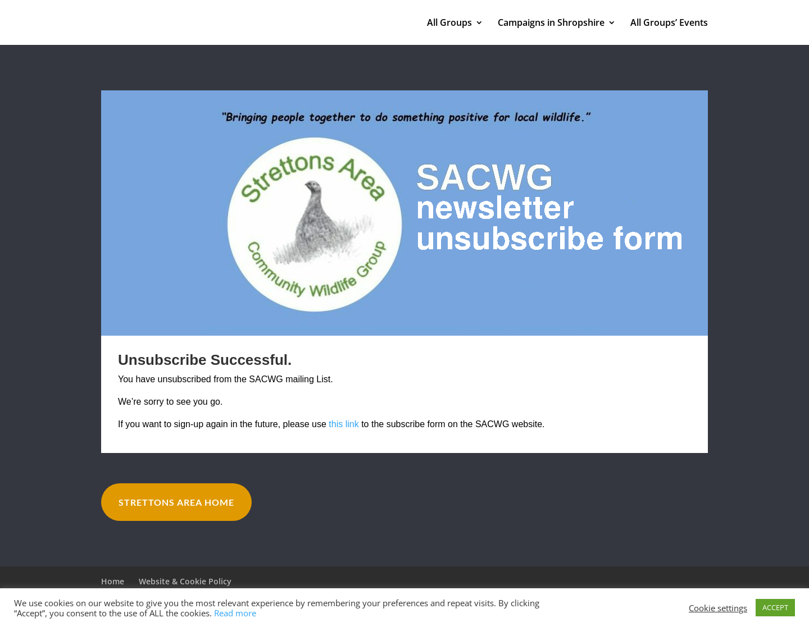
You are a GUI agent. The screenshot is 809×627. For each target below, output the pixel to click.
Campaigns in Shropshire (551, 24)
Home (112, 581)
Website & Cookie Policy (185, 581)
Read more (235, 613)
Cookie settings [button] (718, 608)
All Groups (449, 24)
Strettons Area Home (176, 502)
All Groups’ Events (669, 24)
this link (343, 424)
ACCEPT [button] (775, 607)
